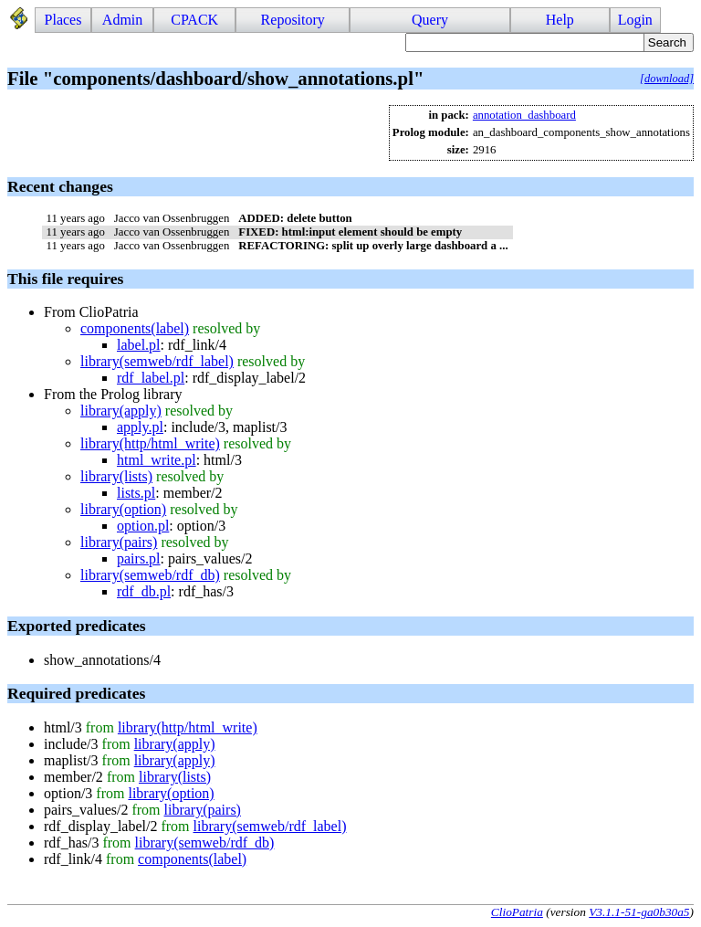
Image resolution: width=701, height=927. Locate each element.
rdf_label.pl (150, 377)
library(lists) (116, 476)
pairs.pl (139, 558)
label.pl (139, 345)
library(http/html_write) (150, 443)
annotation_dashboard (524, 115)
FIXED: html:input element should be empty (350, 232)
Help (560, 19)
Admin (122, 19)
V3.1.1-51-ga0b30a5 (639, 912)
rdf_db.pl (144, 591)
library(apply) (121, 410)
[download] (667, 78)
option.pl (143, 525)
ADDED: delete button (294, 218)
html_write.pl (156, 460)
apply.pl (140, 427)
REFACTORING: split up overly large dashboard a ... (372, 245)
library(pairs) (118, 542)
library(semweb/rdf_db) (150, 575)
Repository (293, 19)
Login (635, 19)
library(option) (123, 509)
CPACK (194, 19)
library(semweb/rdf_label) (157, 361)
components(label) (134, 328)
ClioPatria (517, 912)
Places (63, 19)
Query (430, 19)
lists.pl (136, 492)
